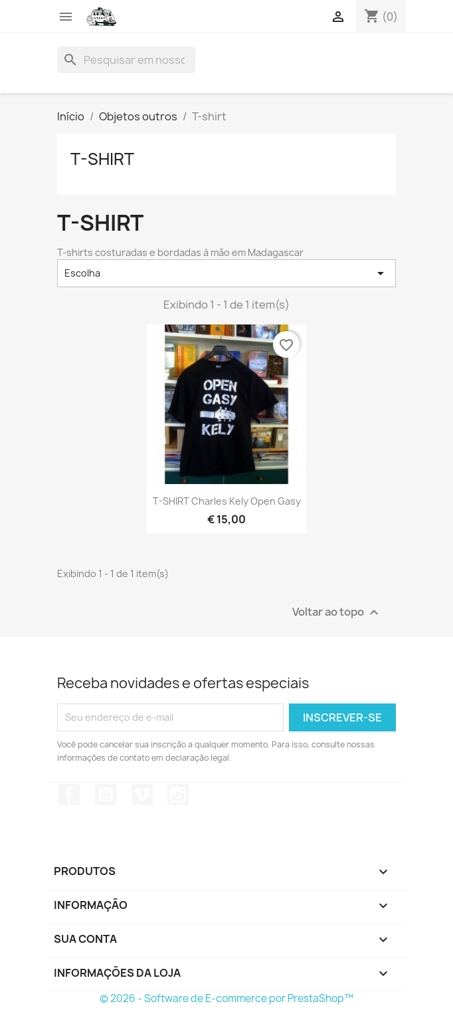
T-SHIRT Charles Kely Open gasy (227, 501)
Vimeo (142, 794)
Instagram (178, 794)
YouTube (105, 794)
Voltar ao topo (337, 612)
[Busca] (126, 60)
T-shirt (102, 159)
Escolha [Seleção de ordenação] (226, 273)
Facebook (69, 794)
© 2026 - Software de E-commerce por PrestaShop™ (226, 998)
